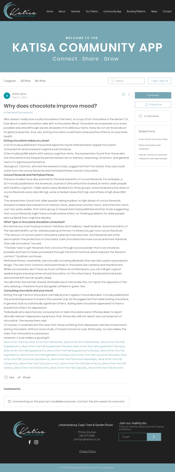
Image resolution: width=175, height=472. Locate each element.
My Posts (40, 80)
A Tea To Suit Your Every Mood (153, 139)
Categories (10, 80)
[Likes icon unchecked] (6, 377)
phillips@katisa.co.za (87, 439)
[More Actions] (127, 94)
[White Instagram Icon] (36, 442)
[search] (126, 81)
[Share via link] (24, 377)
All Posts (25, 80)
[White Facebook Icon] (29, 442)
